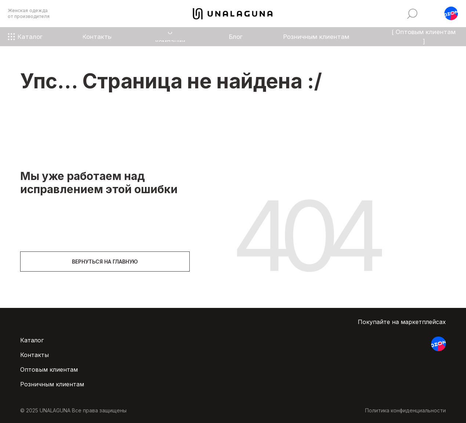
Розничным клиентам (52, 384)
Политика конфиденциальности (405, 410)
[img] (412, 14)
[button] (451, 13)
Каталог (32, 340)
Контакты (34, 354)
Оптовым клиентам (49, 369)
